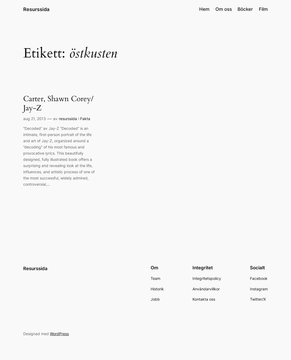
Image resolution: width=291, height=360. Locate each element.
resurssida (68, 118)
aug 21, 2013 (34, 118)
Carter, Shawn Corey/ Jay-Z (58, 103)
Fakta (85, 118)
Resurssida (36, 9)
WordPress (59, 333)
